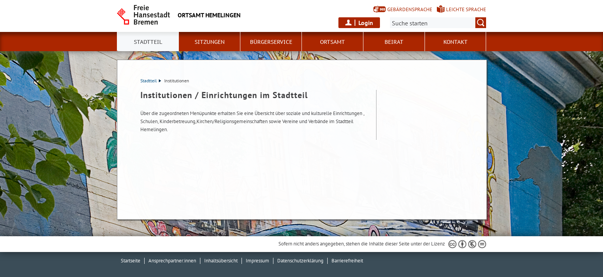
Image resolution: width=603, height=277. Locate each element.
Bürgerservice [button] (271, 41)
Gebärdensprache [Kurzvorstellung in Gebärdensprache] (409, 9)
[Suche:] (438, 22)
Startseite (130, 260)
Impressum (257, 260)
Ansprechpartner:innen (172, 260)
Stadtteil (150, 80)
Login (365, 23)
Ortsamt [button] (332, 41)
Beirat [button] (394, 41)
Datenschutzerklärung (300, 260)
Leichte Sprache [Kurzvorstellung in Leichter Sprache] (466, 9)
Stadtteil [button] (148, 41)
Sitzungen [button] (210, 41)
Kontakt (455, 41)
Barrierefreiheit (347, 260)
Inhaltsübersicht (221, 260)
